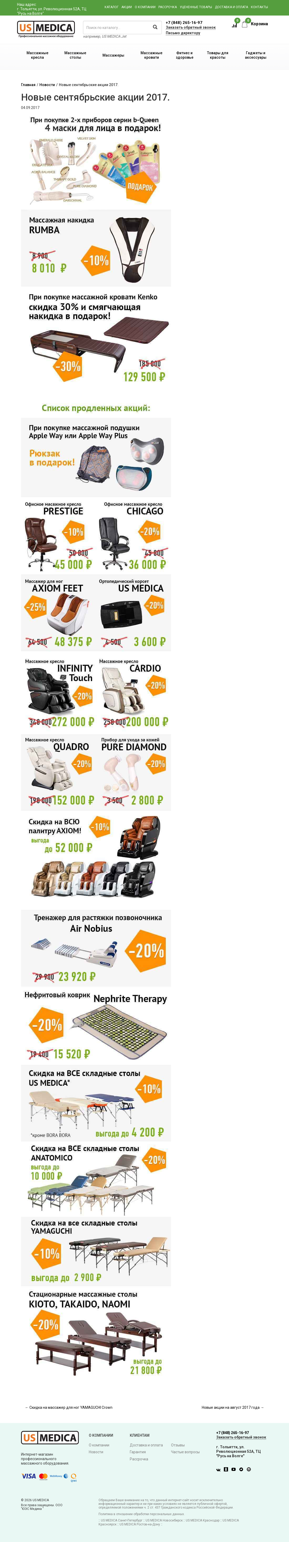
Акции (126, 7)
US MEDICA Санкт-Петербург (121, 1520)
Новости (47, 85)
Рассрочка (167, 7)
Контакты (259, 7)
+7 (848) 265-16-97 (184, 22)
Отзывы (178, 1445)
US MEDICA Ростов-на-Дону (140, 1524)
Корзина (255, 23)
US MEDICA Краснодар (202, 1520)
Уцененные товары (196, 7)
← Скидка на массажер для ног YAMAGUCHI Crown (68, 1407)
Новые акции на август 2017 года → (233, 1407)
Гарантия (138, 1452)
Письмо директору (183, 33)
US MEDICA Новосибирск (164, 1520)
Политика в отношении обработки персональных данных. (142, 1514)
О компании (145, 7)
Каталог (111, 7)
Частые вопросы (185, 1452)
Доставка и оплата (231, 7)
